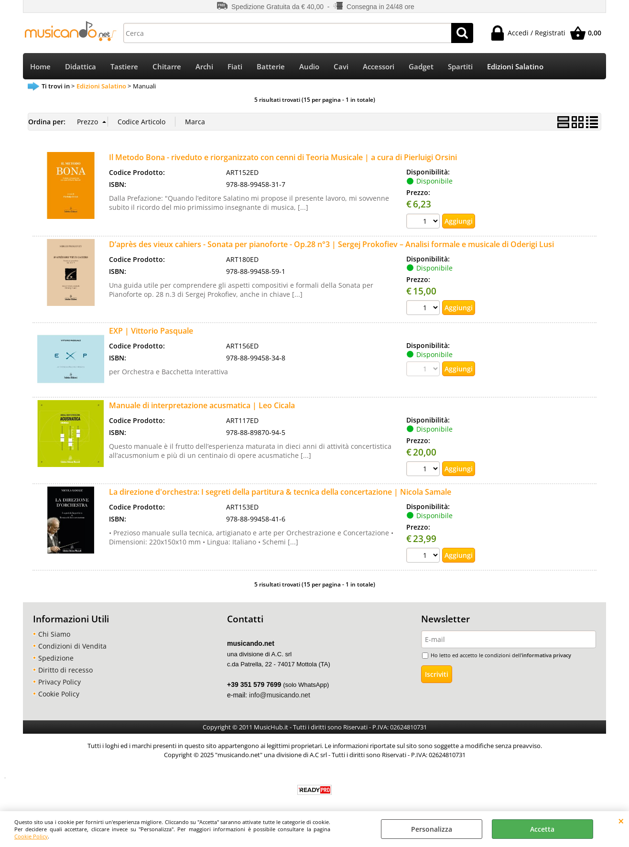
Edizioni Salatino (515, 67)
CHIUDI (621, 820)
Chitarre (166, 67)
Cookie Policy (31, 836)
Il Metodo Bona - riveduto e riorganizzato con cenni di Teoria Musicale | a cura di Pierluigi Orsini (283, 157)
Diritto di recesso (65, 669)
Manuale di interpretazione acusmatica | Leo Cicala (202, 405)
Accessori (378, 67)
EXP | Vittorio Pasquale (151, 331)
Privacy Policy (59, 681)
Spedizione (56, 657)
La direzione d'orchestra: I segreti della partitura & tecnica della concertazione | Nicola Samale (280, 492)
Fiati (235, 67)
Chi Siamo (54, 634)
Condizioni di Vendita (72, 646)
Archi (204, 67)
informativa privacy (546, 655)
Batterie (271, 67)
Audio (309, 67)
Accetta (542, 829)
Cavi (341, 67)
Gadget (421, 67)
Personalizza (431, 829)
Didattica (80, 67)
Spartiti (460, 67)
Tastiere (124, 67)
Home (40, 67)
